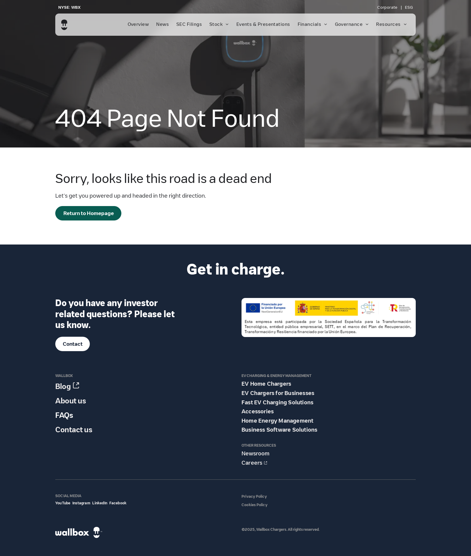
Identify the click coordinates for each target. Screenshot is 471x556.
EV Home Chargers (266, 384)
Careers (252, 463)
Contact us (73, 430)
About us (70, 401)
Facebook (118, 503)
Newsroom (255, 454)
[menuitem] (388, 8)
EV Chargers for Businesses (278, 393)
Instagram (81, 503)
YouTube (62, 503)
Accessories (258, 412)
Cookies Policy (254, 505)
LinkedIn (99, 503)
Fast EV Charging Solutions (277, 403)
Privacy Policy (254, 496)
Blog (63, 386)
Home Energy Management (277, 421)
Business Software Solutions (279, 430)
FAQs (64, 415)
